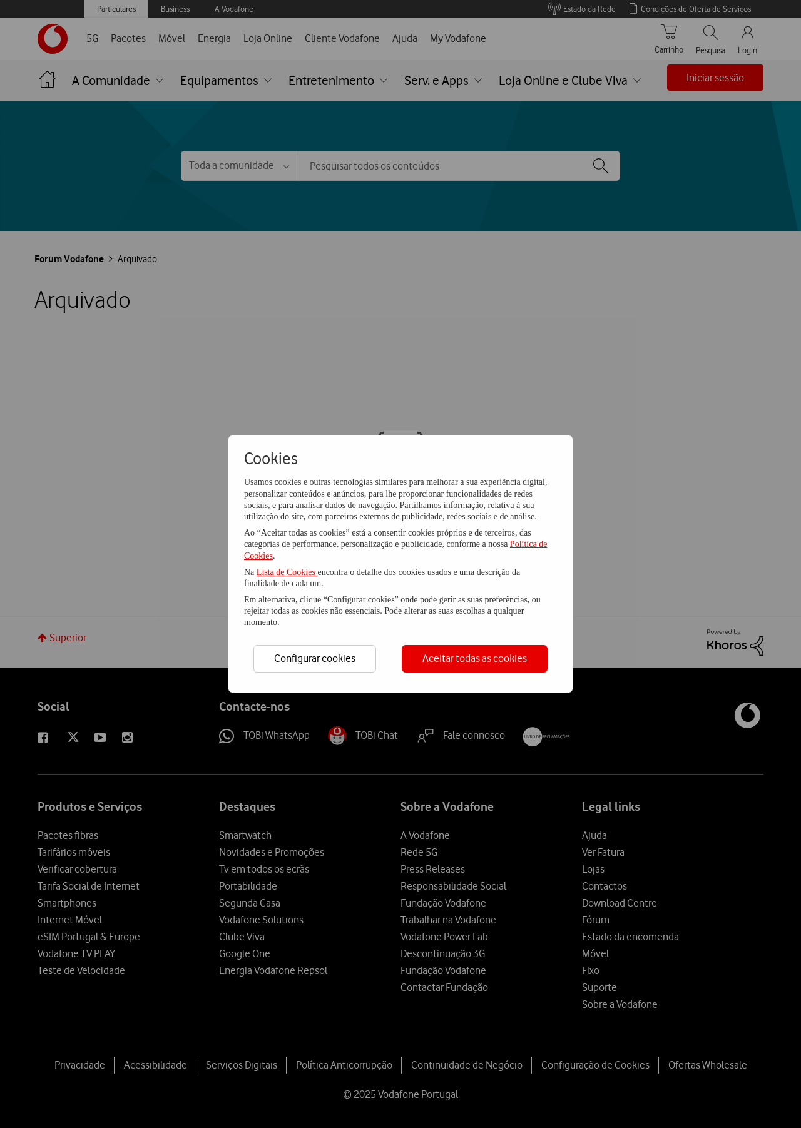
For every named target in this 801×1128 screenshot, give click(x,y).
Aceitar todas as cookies (474, 658)
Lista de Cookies (287, 572)
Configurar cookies (314, 658)
